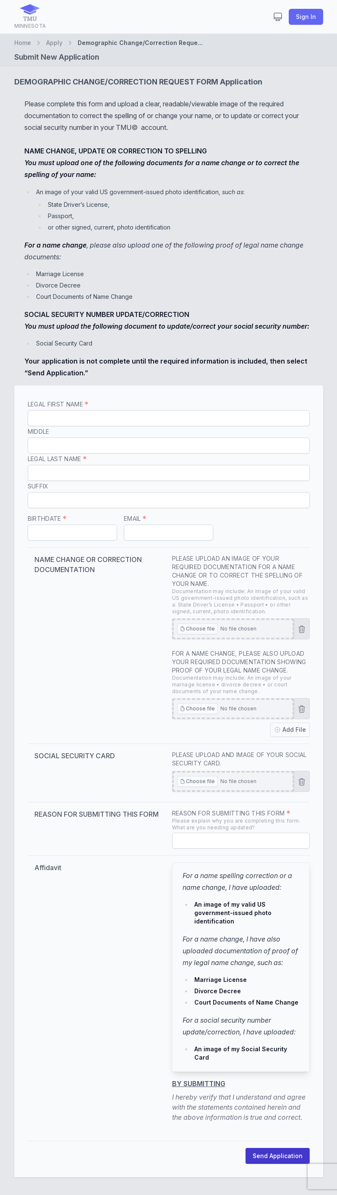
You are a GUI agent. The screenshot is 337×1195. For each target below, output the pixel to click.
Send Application (278, 1155)
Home (22, 42)
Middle (39, 431)
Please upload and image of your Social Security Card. (239, 759)
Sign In (306, 16)
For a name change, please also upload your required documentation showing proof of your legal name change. (241, 672)
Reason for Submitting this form (241, 820)
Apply (54, 42)
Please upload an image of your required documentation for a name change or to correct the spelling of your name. (241, 585)
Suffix (38, 486)
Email (135, 518)
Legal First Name (58, 404)
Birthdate (47, 518)
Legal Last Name (57, 458)
